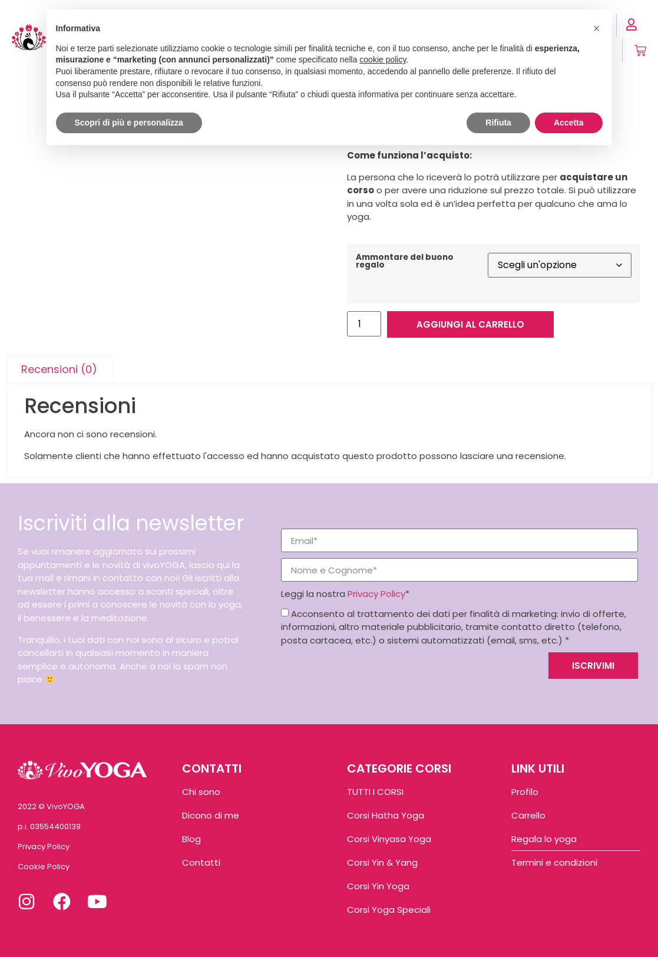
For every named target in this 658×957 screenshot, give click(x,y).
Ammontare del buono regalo (405, 261)
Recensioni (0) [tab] (59, 369)
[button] (596, 28)
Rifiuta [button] (498, 122)
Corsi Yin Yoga (378, 886)
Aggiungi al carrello (470, 324)
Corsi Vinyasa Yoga (389, 839)
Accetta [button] (569, 122)
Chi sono (201, 792)
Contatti (201, 862)
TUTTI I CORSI (375, 792)
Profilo (524, 792)
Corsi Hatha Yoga (385, 815)
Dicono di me (210, 815)
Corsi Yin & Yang (382, 862)
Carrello (528, 815)
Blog (191, 839)
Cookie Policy (44, 866)
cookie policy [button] (382, 59)
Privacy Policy (376, 594)
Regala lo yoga (544, 839)
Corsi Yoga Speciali (389, 909)
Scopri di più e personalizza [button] (129, 122)
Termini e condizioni (554, 862)
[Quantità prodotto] (364, 323)
